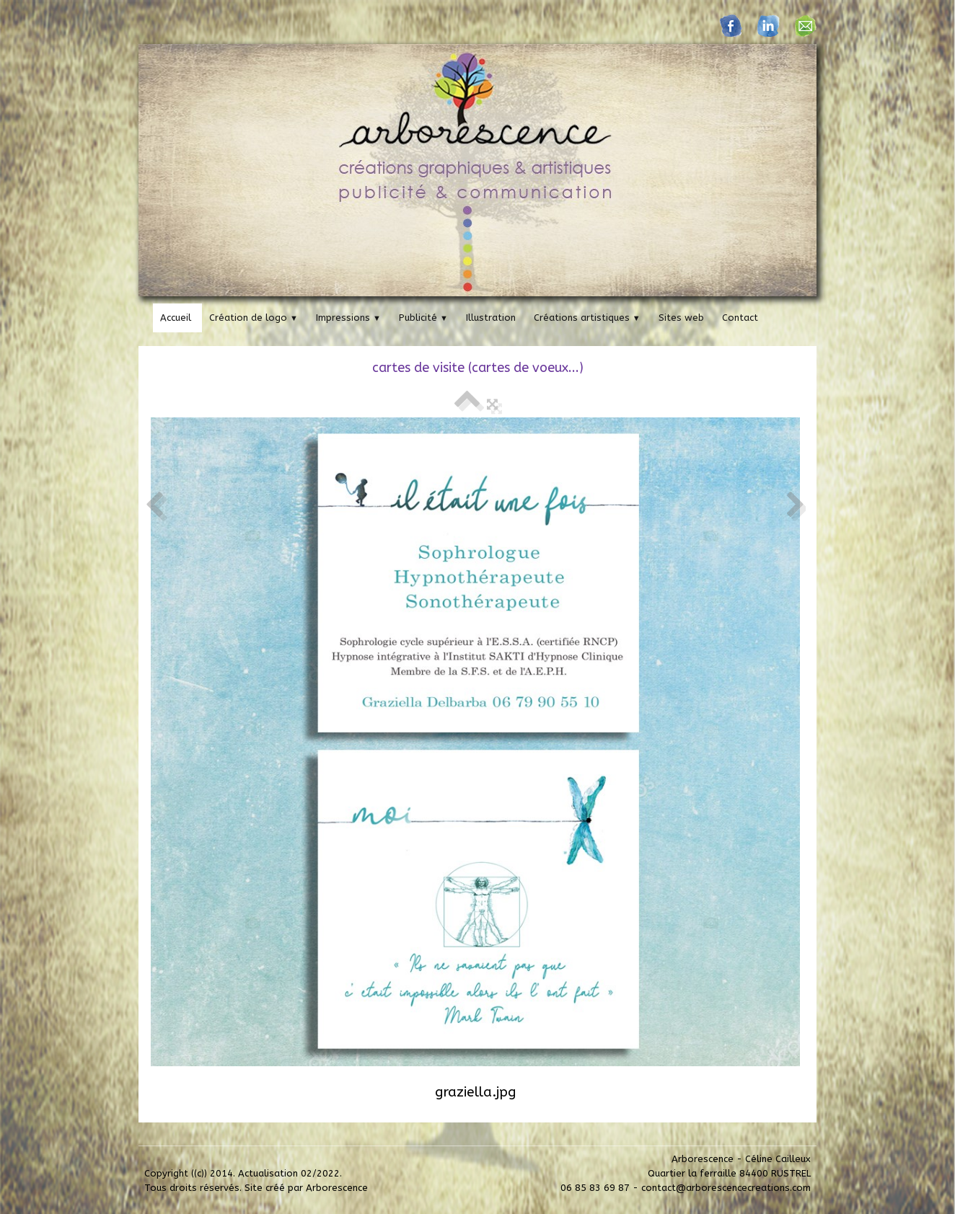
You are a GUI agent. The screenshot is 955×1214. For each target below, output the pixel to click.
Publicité (423, 317)
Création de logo (253, 317)
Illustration (491, 317)
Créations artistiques (587, 317)
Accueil (175, 317)
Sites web (681, 317)
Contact (740, 317)
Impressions (348, 317)
